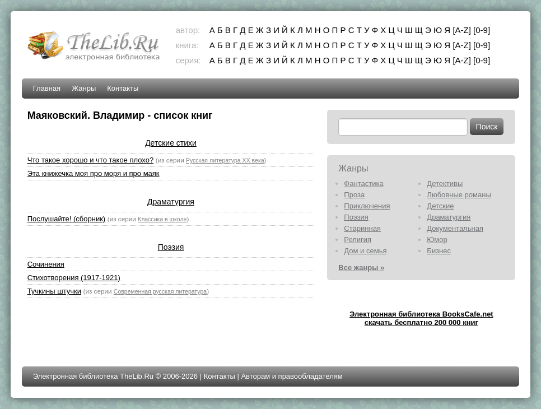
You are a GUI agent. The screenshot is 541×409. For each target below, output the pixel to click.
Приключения (367, 206)
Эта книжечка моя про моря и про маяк (93, 173)
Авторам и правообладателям (291, 376)
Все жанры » (361, 267)
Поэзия (171, 247)
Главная (46, 88)
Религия (357, 239)
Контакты (122, 88)
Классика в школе (162, 219)
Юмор (437, 239)
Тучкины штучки (54, 291)
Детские (440, 206)
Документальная (455, 228)
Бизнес (439, 251)
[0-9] (481, 30)
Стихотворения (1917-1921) (73, 277)
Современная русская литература (160, 291)
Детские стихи (171, 142)
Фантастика (363, 183)
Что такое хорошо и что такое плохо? (90, 160)
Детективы (445, 183)
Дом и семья (365, 251)
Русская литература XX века (225, 160)
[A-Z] (462, 30)
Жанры (84, 88)
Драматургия (170, 201)
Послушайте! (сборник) (66, 219)
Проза (354, 194)
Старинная (362, 228)
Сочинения (45, 264)
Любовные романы (459, 194)
